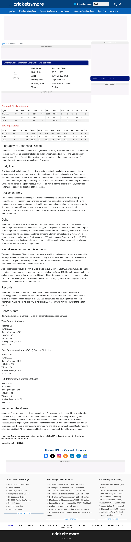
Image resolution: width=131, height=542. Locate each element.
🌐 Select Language (83, 4)
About (21, 525)
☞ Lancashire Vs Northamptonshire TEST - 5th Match (69, 503)
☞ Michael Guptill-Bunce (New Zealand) (111, 484)
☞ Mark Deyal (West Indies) (110, 515)
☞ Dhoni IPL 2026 (13, 503)
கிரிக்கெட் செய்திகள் (27, 11)
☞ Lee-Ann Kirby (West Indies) (111, 493)
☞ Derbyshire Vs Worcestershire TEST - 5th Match (68, 497)
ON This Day (54, 525)
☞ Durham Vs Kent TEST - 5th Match (62, 506)
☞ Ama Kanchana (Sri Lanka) (111, 490)
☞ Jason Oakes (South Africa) (111, 506)
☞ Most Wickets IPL (14, 488)
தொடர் (102, 11)
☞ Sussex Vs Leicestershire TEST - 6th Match (66, 491)
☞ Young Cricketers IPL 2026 (18, 494)
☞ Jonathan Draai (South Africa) (112, 503)
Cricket (68, 539)
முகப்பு (12, 11)
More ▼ (114, 11)
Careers (81, 525)
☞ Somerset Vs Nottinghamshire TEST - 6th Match (68, 494)
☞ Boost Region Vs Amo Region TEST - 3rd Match (68, 509)
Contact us (66, 528)
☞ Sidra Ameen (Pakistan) (110, 497)
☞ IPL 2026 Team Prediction (17, 484)
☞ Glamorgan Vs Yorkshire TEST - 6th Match (65, 488)
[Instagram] (59, 456)
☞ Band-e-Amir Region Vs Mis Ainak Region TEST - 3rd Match (70, 512)
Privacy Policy (115, 525)
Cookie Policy (97, 525)
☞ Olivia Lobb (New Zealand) (111, 512)
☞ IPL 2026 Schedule (14, 506)
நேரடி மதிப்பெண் (48, 11)
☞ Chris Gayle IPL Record (16, 491)
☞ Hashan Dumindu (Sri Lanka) (112, 509)
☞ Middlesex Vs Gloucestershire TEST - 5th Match (68, 500)
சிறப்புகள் (65, 11)
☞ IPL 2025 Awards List (15, 497)
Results (68, 525)
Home (10, 525)
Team (30, 525)
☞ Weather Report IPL (15, 509)
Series (40, 525)
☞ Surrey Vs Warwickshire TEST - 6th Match (65, 484)
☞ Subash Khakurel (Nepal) (110, 500)
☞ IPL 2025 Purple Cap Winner (18, 500)
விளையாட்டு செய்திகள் (84, 11)
